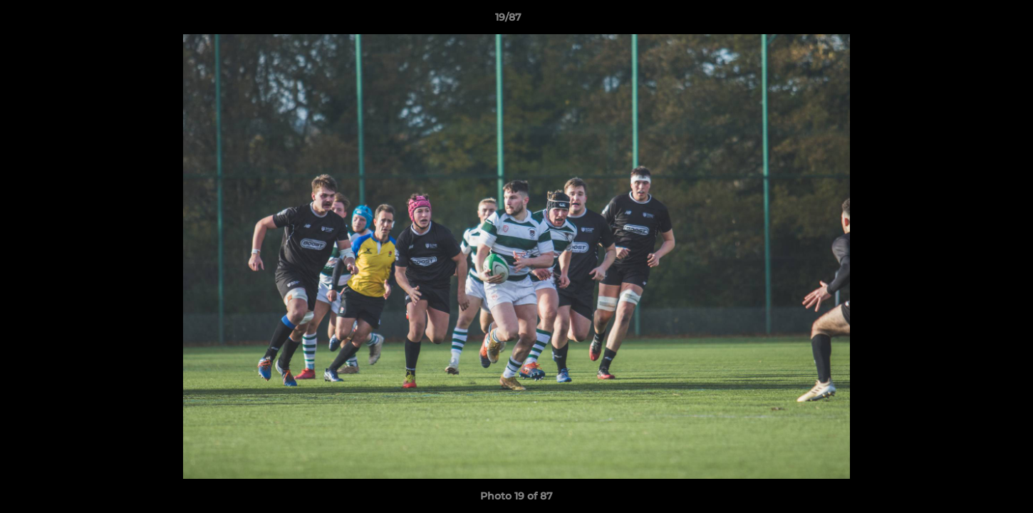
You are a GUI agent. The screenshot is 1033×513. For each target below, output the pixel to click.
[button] (973, 20)
